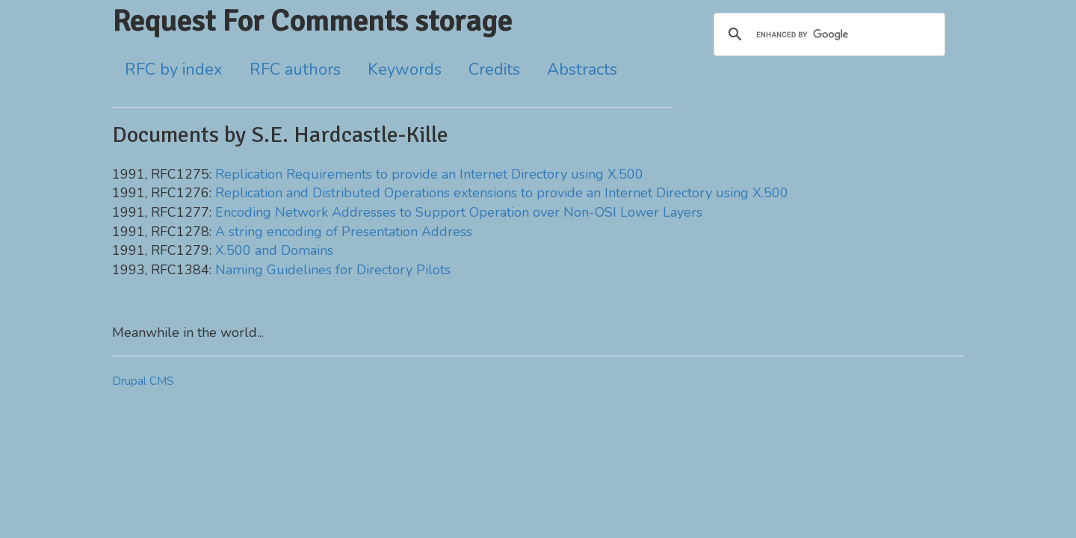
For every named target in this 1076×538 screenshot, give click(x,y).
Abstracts (582, 69)
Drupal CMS (143, 381)
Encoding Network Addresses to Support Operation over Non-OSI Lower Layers (458, 212)
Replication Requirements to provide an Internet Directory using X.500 (429, 174)
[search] (827, 34)
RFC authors (295, 69)
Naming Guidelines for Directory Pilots (333, 270)
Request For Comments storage (312, 21)
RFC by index (174, 69)
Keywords (405, 69)
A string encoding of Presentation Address (343, 232)
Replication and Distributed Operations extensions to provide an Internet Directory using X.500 (501, 193)
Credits (494, 69)
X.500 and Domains (274, 250)
